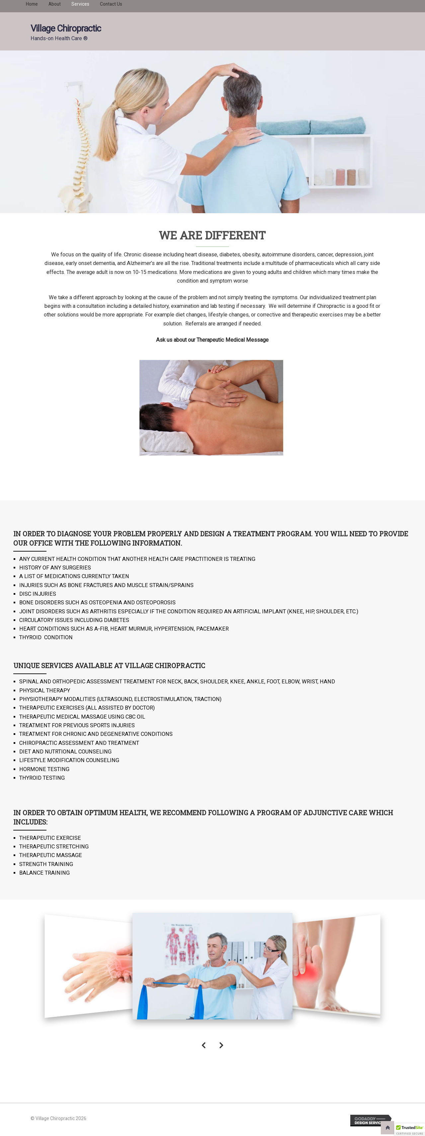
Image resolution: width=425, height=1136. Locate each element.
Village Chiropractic (66, 28)
